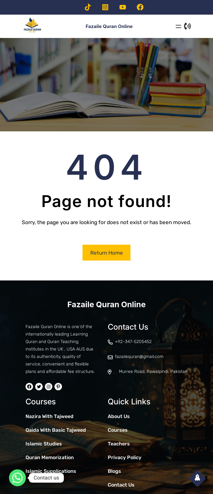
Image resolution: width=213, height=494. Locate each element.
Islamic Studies (44, 444)
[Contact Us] (187, 26)
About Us (119, 416)
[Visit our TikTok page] (88, 7)
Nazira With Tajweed (49, 416)
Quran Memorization (50, 457)
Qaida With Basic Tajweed (56, 430)
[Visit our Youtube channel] (123, 7)
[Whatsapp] (17, 477)
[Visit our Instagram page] (105, 7)
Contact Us (121, 485)
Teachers (119, 444)
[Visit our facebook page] (140, 7)
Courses (118, 430)
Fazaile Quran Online (106, 304)
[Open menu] (178, 26)
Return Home (106, 253)
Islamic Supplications (51, 471)
